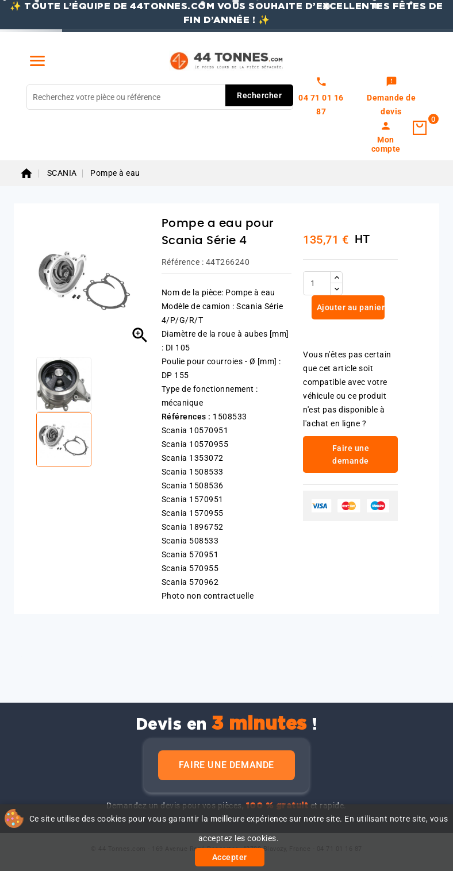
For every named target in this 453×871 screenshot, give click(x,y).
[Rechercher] (159, 97)
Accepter (229, 857)
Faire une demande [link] (351, 454)
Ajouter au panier (349, 307)
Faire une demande (226, 765)
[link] (391, 97)
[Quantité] (317, 283)
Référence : (183, 262)
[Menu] (37, 61)
